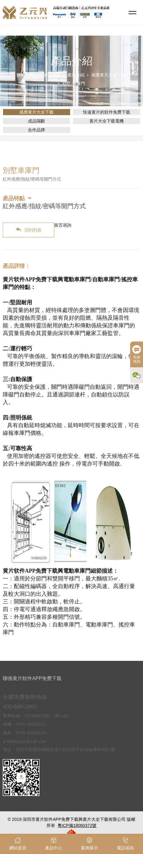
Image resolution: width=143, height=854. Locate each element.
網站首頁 (52, 74)
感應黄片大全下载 (108, 74)
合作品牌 (36, 129)
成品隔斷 (36, 121)
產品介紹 (76, 74)
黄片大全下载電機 (106, 121)
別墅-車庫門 (73, 83)
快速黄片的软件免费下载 (106, 112)
